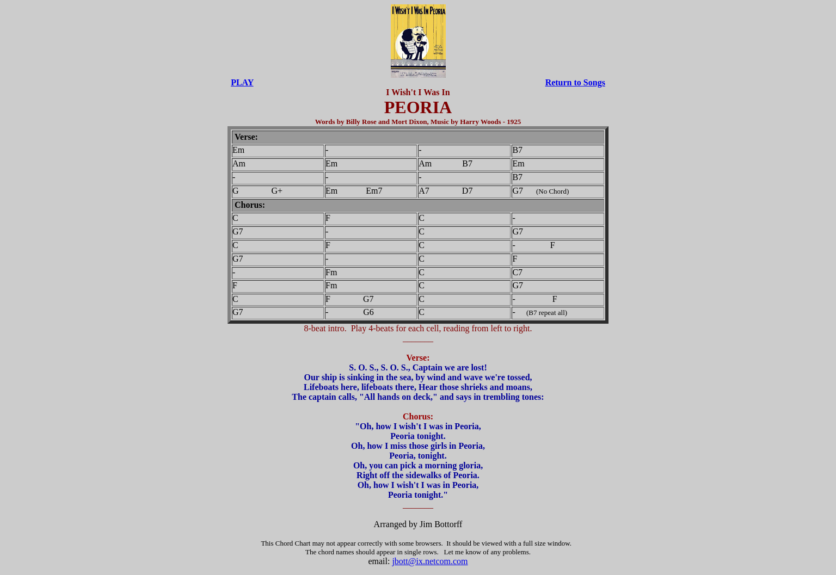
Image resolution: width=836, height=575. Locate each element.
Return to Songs (575, 82)
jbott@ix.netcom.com (430, 561)
